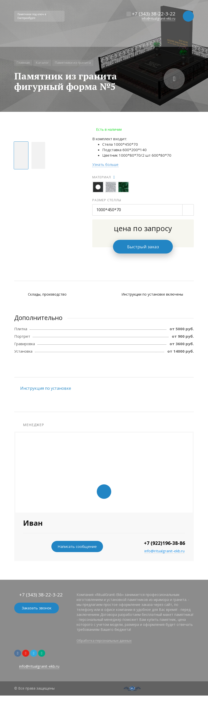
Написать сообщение (77, 546)
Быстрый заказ (143, 247)
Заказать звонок (36, 607)
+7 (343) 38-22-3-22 (153, 13)
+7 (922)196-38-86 (164, 543)
